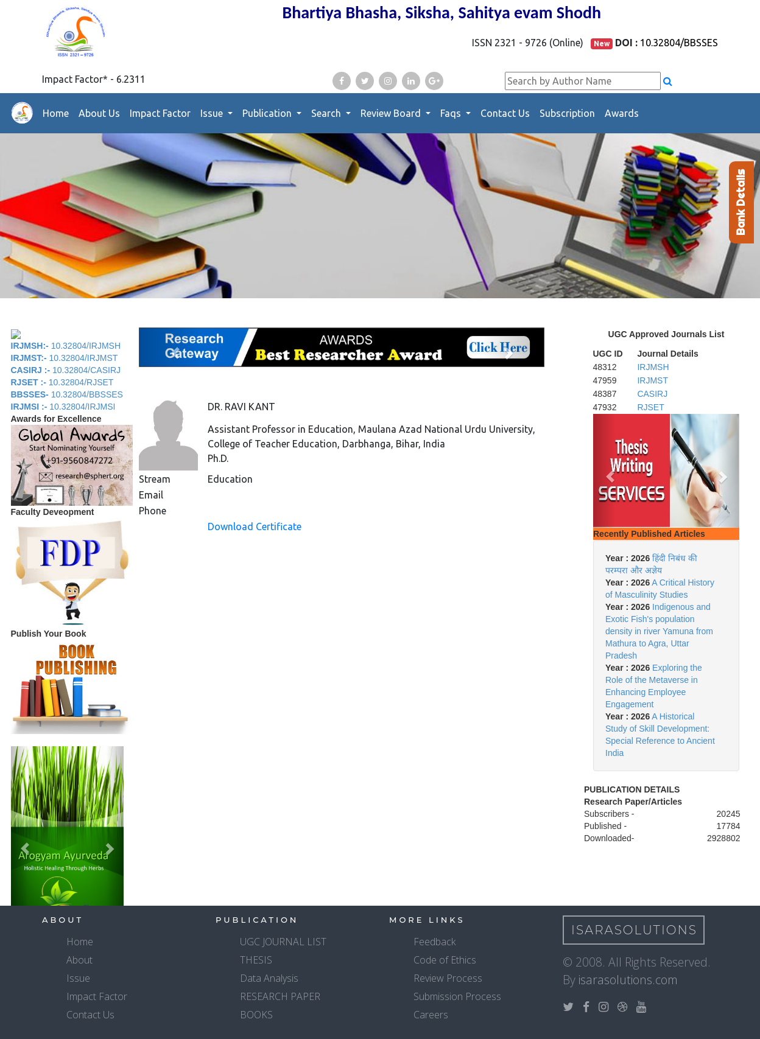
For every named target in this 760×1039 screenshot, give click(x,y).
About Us (99, 113)
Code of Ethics (444, 960)
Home (56, 113)
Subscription (567, 113)
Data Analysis (269, 978)
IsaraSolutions (634, 930)
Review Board (392, 113)
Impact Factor (160, 113)
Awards (622, 113)
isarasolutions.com (628, 979)
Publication (268, 113)
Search (327, 113)
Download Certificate (254, 526)
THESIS (256, 960)
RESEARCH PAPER (280, 996)
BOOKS (256, 1014)
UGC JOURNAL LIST (283, 941)
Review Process (447, 978)
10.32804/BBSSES (679, 42)
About (79, 960)
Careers (430, 1014)
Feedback (434, 941)
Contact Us (505, 113)
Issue (212, 113)
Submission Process (457, 996)
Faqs (451, 113)
